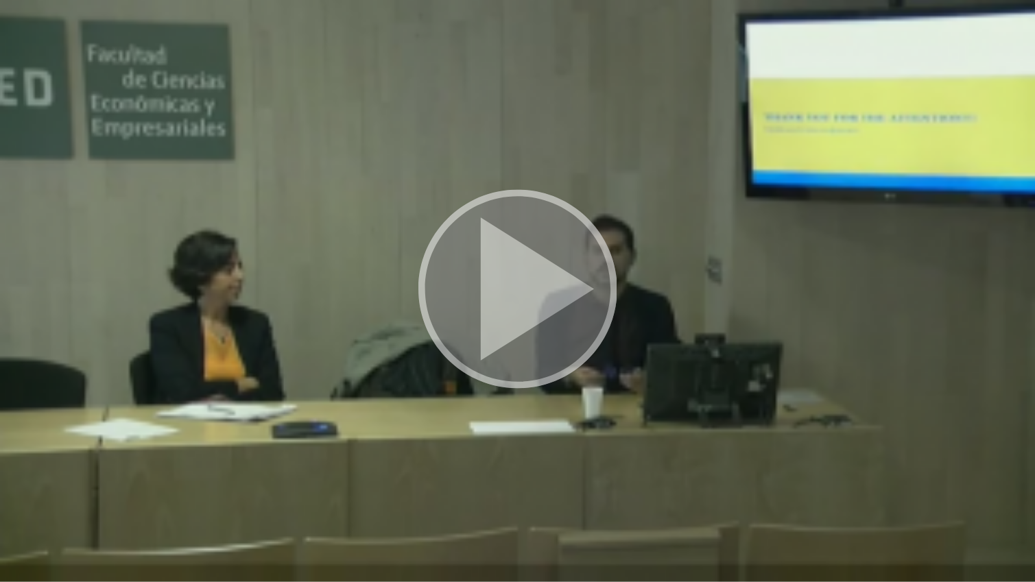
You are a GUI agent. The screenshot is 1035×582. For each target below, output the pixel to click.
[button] (517, 291)
